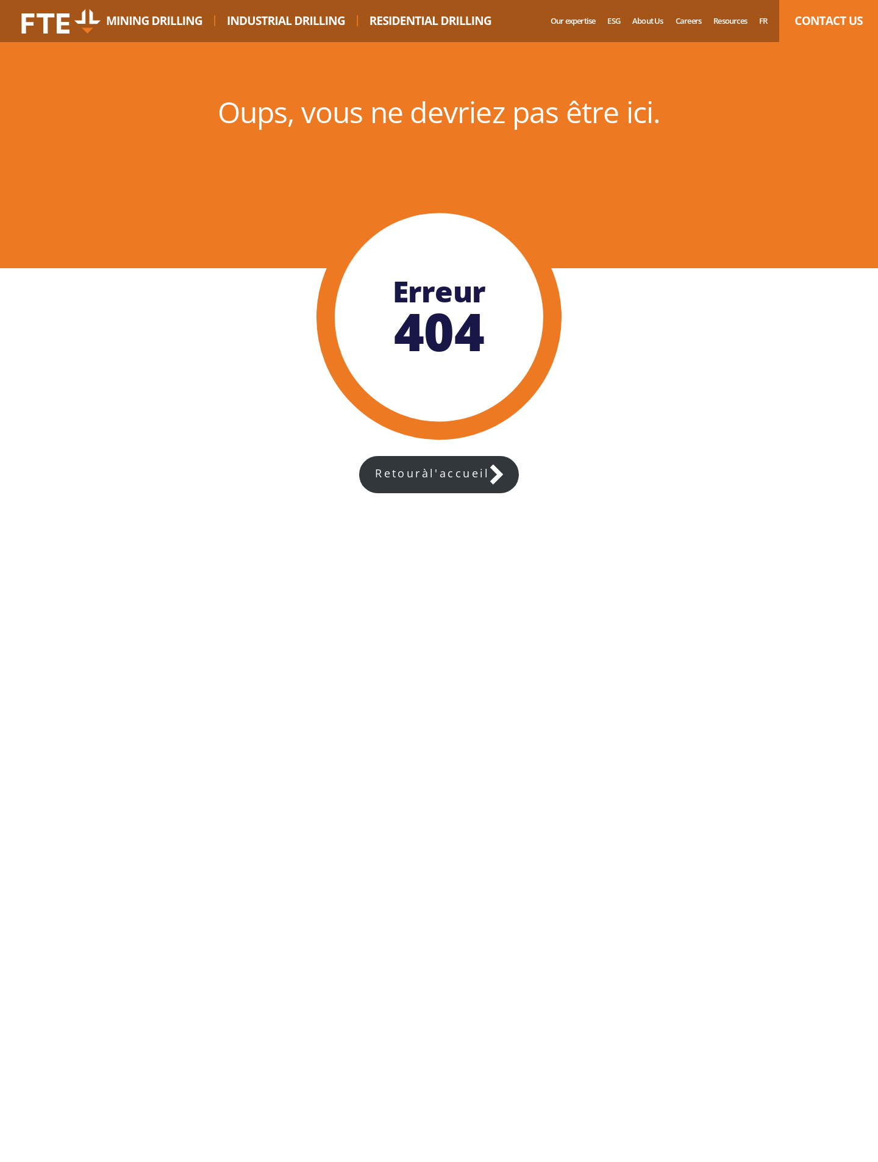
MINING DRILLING (154, 21)
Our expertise (573, 20)
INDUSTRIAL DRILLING (286, 21)
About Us (647, 20)
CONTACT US (828, 21)
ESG (613, 20)
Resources (730, 20)
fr (763, 20)
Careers (688, 20)
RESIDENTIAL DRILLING (430, 21)
